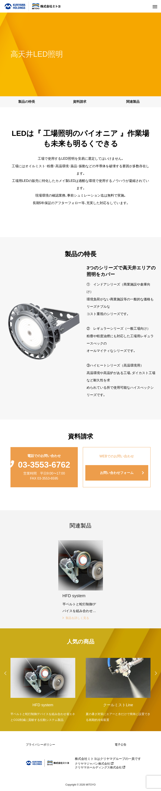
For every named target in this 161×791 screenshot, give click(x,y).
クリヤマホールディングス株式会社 (100, 767)
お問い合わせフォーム (117, 473)
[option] (42, 689)
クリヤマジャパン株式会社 (94, 763)
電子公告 (120, 744)
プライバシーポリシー (40, 744)
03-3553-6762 (44, 464)
